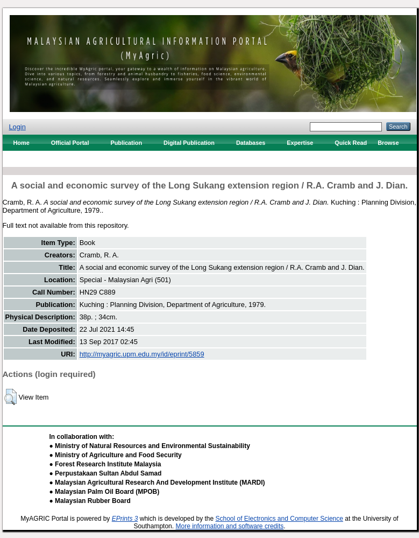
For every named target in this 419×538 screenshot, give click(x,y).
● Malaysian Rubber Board (90, 501)
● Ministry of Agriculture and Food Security (115, 455)
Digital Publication (189, 142)
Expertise (300, 142)
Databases (250, 142)
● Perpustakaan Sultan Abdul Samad (105, 473)
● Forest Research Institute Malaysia (105, 464)
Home (21, 142)
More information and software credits (229, 526)
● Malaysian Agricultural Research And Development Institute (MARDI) (157, 482)
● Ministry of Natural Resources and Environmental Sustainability (149, 446)
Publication (126, 142)
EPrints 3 (125, 518)
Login (17, 127)
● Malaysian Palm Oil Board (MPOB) (104, 491)
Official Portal (70, 142)
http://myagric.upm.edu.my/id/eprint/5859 (142, 354)
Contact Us (28, 159)
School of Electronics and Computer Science (279, 518)
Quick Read (351, 142)
